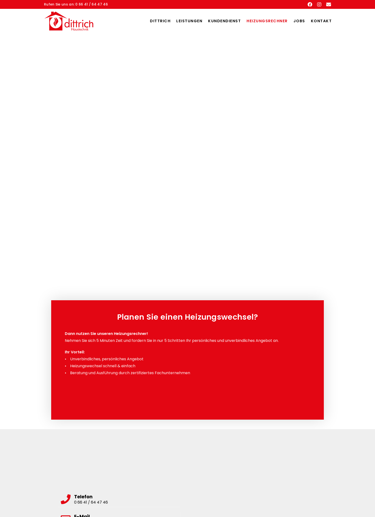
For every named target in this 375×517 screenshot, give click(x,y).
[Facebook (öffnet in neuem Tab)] (310, 4)
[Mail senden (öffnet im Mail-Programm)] (327, 4)
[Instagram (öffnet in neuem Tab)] (319, 4)
